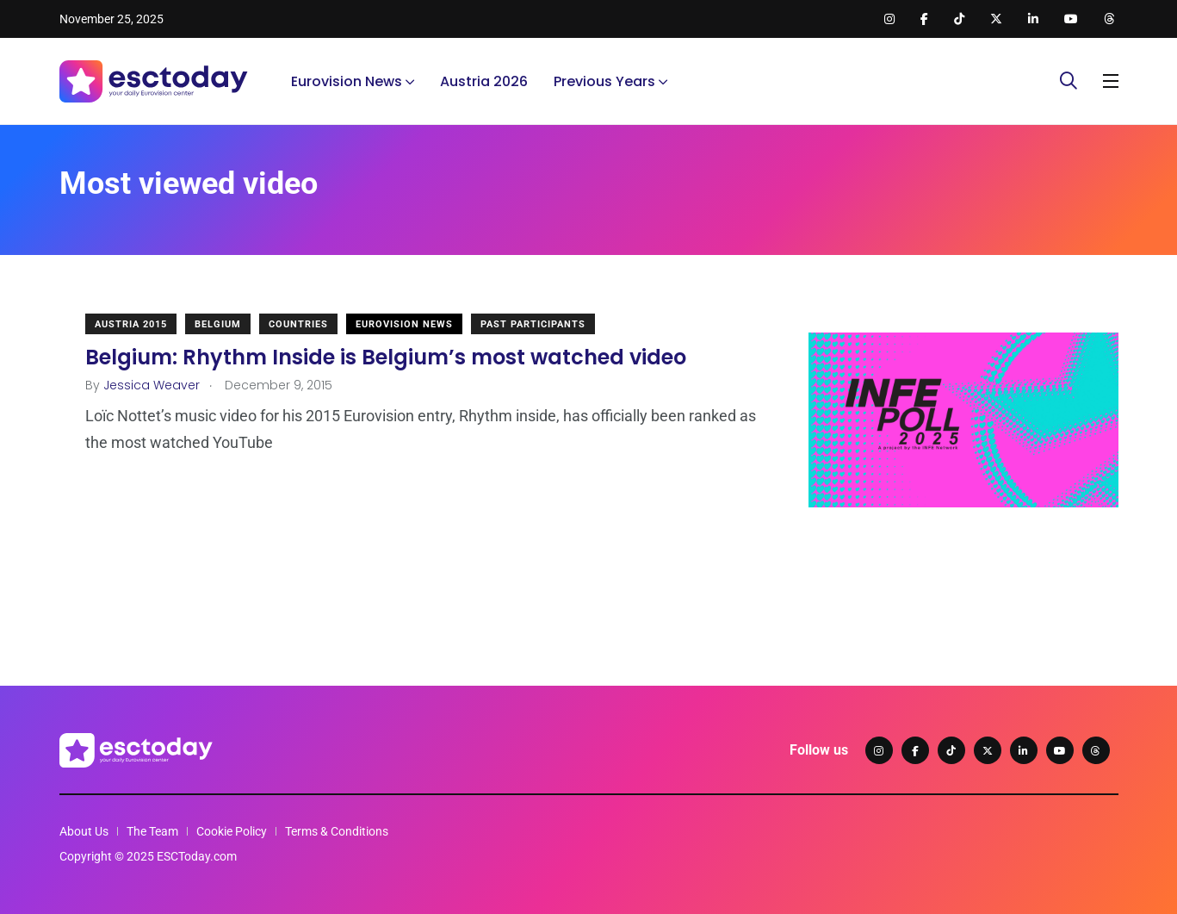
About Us (83, 831)
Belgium (218, 324)
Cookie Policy (231, 831)
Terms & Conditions (336, 831)
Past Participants (532, 324)
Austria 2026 (484, 81)
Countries (298, 324)
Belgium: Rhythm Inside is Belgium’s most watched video (385, 357)
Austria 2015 (131, 324)
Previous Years (604, 81)
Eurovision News (346, 81)
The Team (152, 831)
